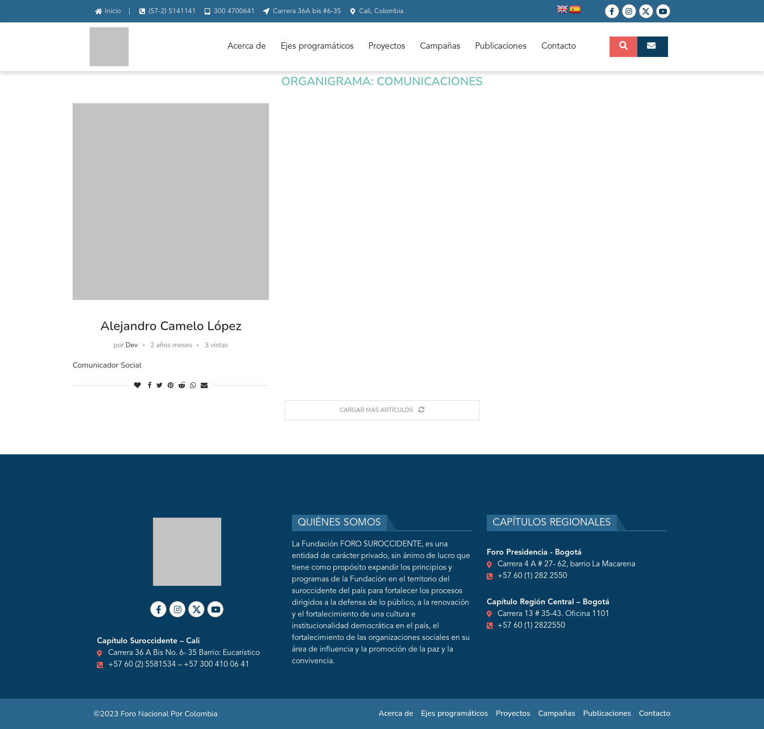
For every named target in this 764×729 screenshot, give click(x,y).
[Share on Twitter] (159, 385)
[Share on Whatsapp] (193, 385)
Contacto (558, 46)
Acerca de (247, 46)
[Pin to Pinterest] (170, 385)
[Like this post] (137, 385)
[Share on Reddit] (181, 385)
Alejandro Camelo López (171, 326)
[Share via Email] (204, 385)
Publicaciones (501, 46)
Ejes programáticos (317, 46)
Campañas (440, 46)
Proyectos (386, 46)
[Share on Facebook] (150, 385)
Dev (132, 345)
